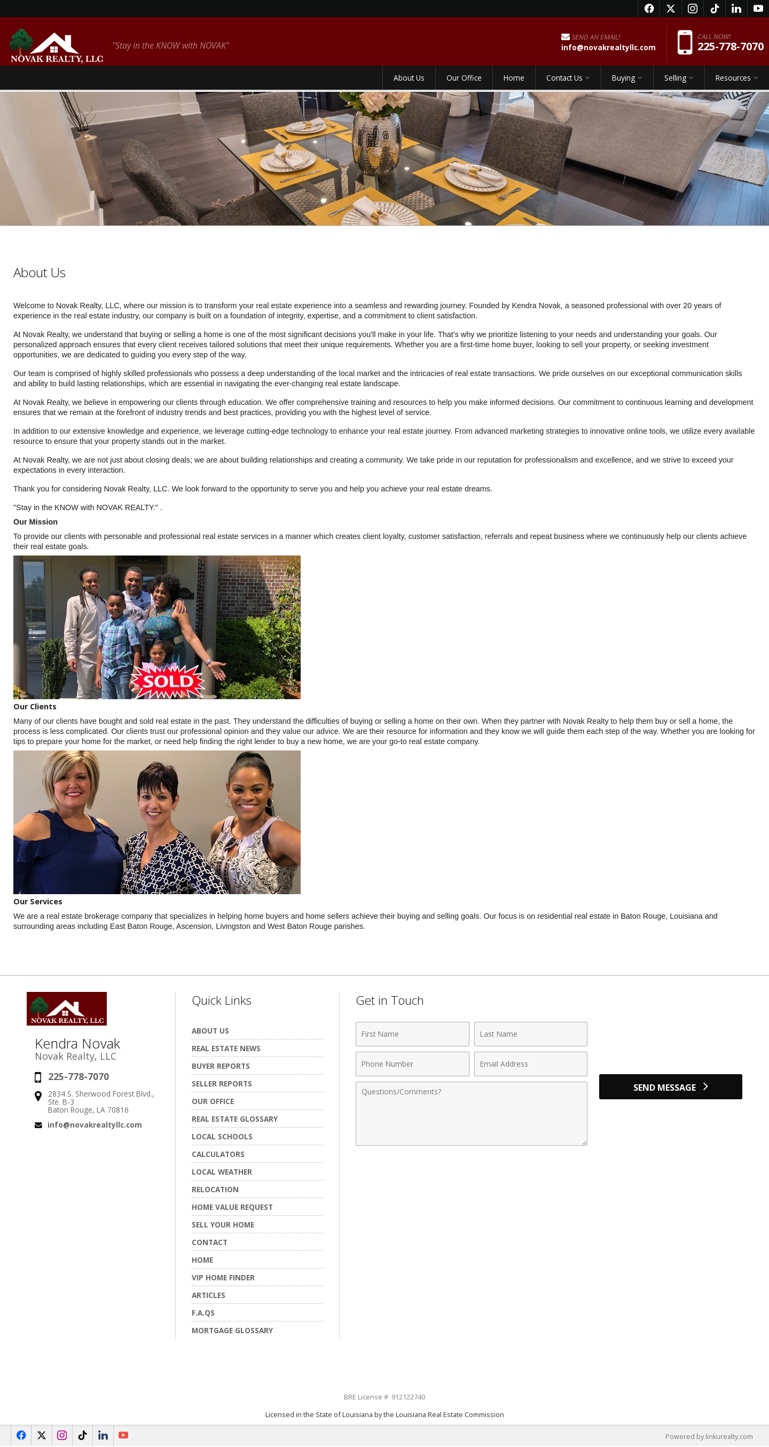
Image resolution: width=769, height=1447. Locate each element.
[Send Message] (670, 1089)
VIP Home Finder (223, 1277)
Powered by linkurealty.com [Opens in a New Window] (708, 1436)
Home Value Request (232, 1207)
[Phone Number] (412, 1064)
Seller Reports (222, 1083)
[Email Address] (531, 1064)
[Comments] (471, 1114)
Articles (208, 1295)
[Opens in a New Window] (649, 8)
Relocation (215, 1189)
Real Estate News (226, 1048)
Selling (675, 82)
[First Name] (412, 1034)
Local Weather (222, 1172)
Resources (733, 82)
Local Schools (222, 1136)
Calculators (218, 1154)
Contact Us (564, 82)
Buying (623, 82)
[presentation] (670, 1040)
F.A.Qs (203, 1313)
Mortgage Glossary (232, 1330)
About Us (409, 82)
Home (514, 82)
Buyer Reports (221, 1066)
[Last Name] (531, 1034)
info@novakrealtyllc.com (95, 1125)
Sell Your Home (223, 1224)
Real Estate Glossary (235, 1119)
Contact (209, 1242)
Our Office (464, 82)
